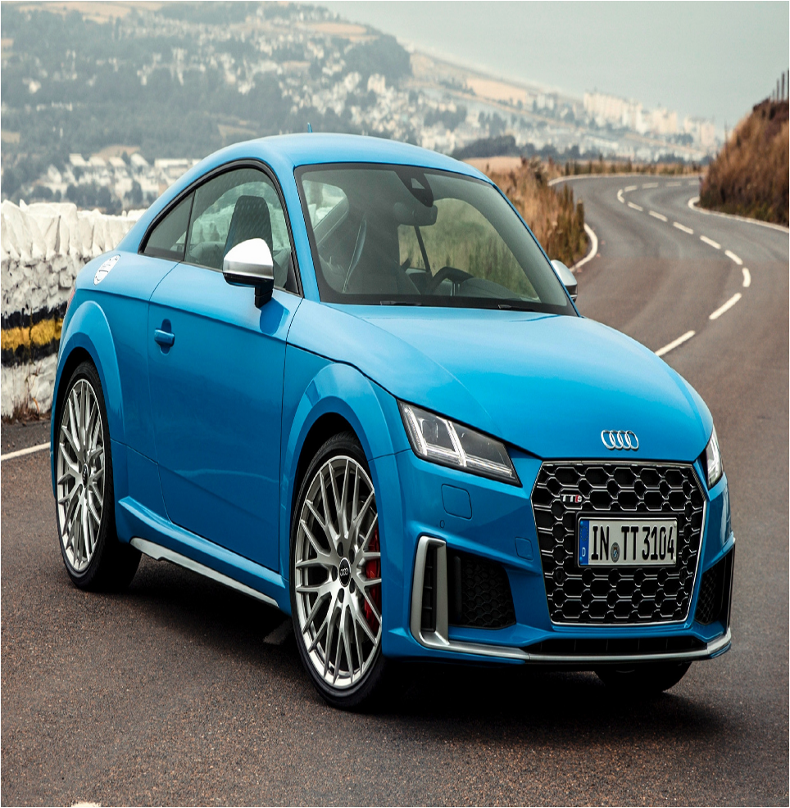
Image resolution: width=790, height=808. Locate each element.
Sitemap (388, 793)
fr (125, 654)
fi (40, 654)
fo (95, 654)
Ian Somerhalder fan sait (93, 697)
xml (409, 793)
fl (67, 654)
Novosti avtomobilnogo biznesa (109, 734)
